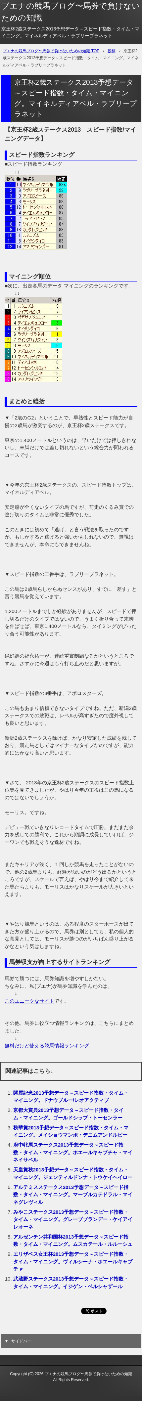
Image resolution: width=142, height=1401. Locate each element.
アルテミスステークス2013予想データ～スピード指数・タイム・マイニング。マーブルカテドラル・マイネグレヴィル (72, 1194)
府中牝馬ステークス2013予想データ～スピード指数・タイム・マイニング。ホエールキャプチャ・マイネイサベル (72, 1152)
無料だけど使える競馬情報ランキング (47, 1045)
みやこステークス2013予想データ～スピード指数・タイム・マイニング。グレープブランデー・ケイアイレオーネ (72, 1219)
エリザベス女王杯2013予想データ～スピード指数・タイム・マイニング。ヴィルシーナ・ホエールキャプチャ (72, 1261)
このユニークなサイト (29, 1001)
